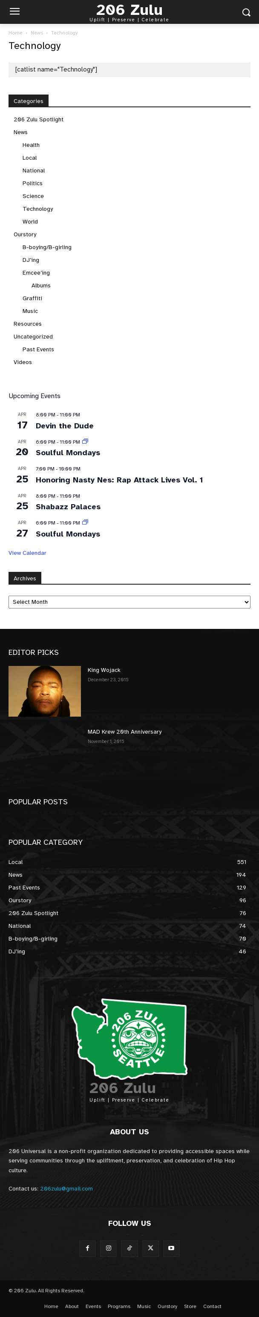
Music (30, 311)
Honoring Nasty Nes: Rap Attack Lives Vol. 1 (119, 480)
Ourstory (25, 234)
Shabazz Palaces (68, 506)
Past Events (38, 349)
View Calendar (27, 553)
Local (30, 157)
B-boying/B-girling (47, 247)
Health (31, 145)
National (34, 170)
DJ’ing (31, 260)
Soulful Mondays (68, 452)
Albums (41, 285)
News (37, 33)
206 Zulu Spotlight (38, 119)
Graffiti (32, 298)
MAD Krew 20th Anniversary (124, 731)
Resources (28, 323)
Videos (23, 362)
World (30, 221)
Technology (38, 208)
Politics (33, 183)
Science (33, 196)
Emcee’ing (36, 272)
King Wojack (104, 670)
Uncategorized (33, 336)
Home (16, 33)
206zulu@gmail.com (66, 1188)
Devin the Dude (65, 425)
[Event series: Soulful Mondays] (85, 442)
